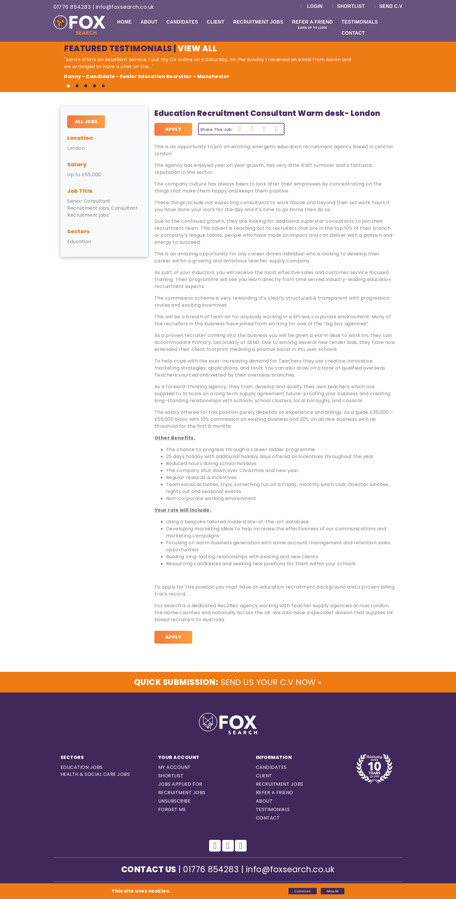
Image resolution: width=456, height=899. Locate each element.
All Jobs (86, 121)
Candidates (182, 22)
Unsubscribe (174, 801)
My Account (174, 767)
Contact (353, 33)
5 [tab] (103, 86)
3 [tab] (86, 86)
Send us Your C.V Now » (228, 682)
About (149, 22)
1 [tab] (68, 86)
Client (216, 22)
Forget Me (172, 809)
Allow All (333, 891)
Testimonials (359, 22)
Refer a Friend (312, 24)
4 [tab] (94, 86)
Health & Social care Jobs (95, 774)
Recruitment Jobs (258, 22)
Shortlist (347, 6)
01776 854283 (72, 6)
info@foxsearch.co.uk (125, 6)
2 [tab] (77, 86)
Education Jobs (81, 767)
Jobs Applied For (180, 784)
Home (124, 22)
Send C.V (387, 6)
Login (310, 6)
